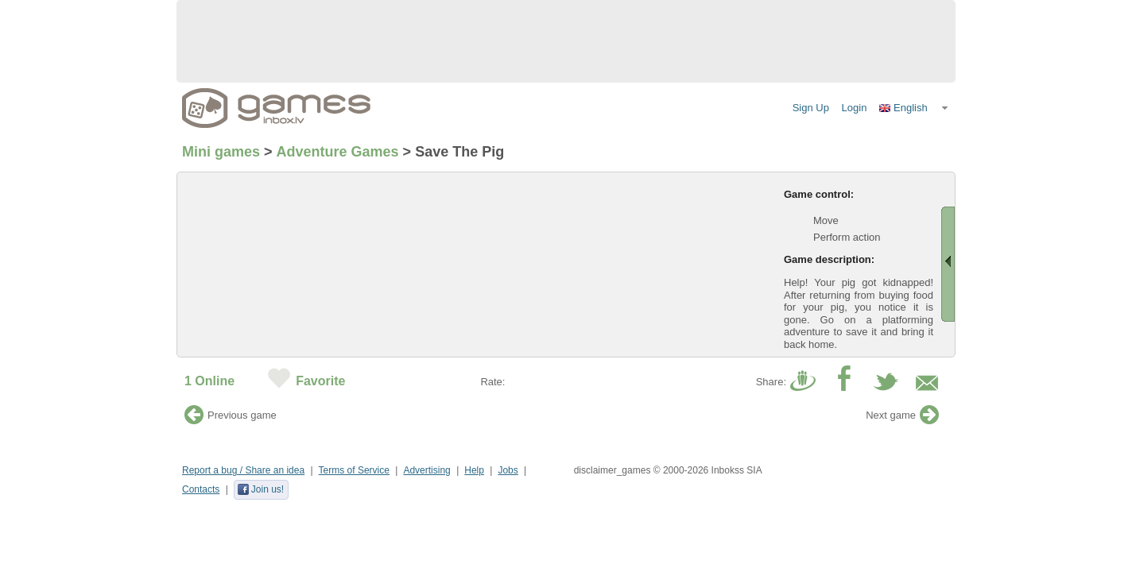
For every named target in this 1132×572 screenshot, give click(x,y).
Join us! (260, 489)
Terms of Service (354, 470)
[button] (914, 108)
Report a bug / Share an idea (243, 470)
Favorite (320, 381)
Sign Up (811, 108)
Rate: (492, 382)
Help (474, 470)
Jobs (508, 470)
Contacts (200, 489)
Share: (771, 382)
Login (854, 108)
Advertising (426, 470)
